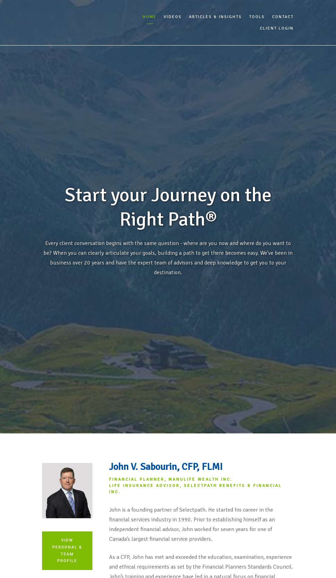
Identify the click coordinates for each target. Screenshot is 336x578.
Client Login (277, 28)
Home (150, 16)
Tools (257, 16)
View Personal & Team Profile (67, 550)
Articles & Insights (215, 16)
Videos (173, 16)
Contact (283, 16)
